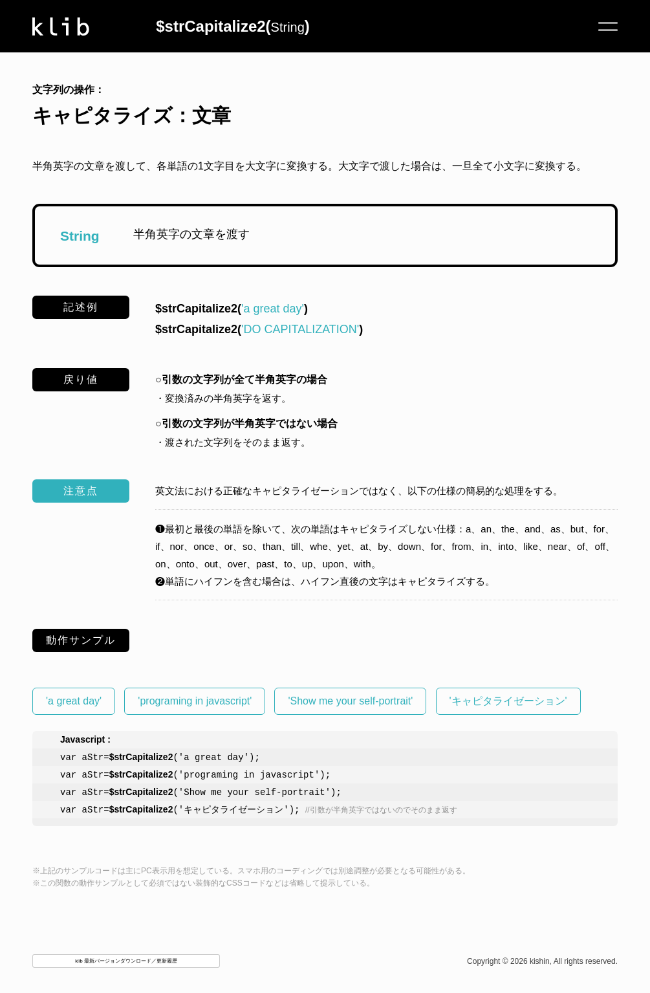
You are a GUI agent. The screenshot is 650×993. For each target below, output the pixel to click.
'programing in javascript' (195, 700)
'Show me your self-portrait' (350, 700)
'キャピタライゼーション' (508, 700)
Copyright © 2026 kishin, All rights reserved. (542, 962)
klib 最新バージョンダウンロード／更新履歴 (126, 962)
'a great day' (74, 700)
